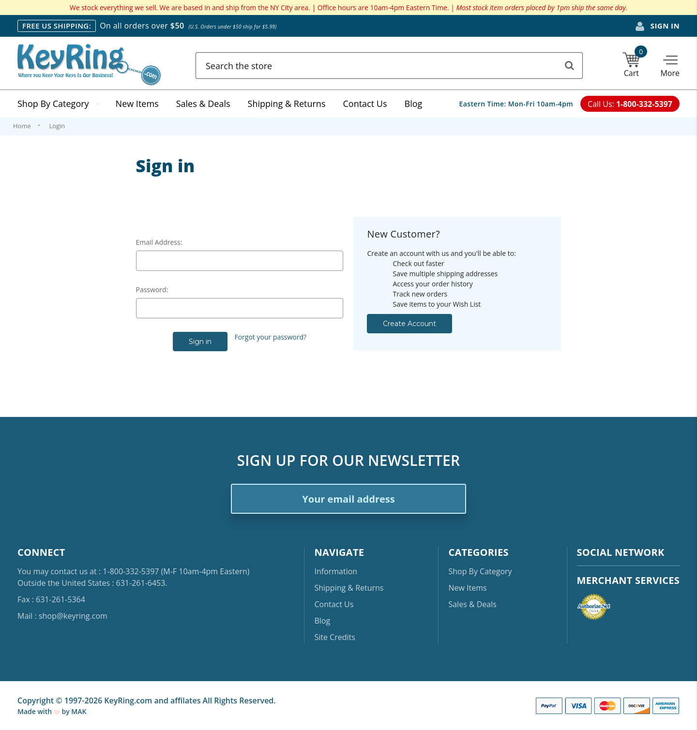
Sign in (657, 26)
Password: (152, 289)
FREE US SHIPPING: (56, 25)
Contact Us (365, 103)
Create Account (409, 323)
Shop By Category (57, 103)
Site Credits (334, 637)
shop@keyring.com (73, 616)
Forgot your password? (270, 337)
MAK (78, 711)
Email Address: (159, 242)
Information (335, 571)
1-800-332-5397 (131, 571)
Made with (38, 711)
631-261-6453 (141, 583)
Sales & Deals (203, 103)
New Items (137, 103)
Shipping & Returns (287, 103)
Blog (414, 103)
